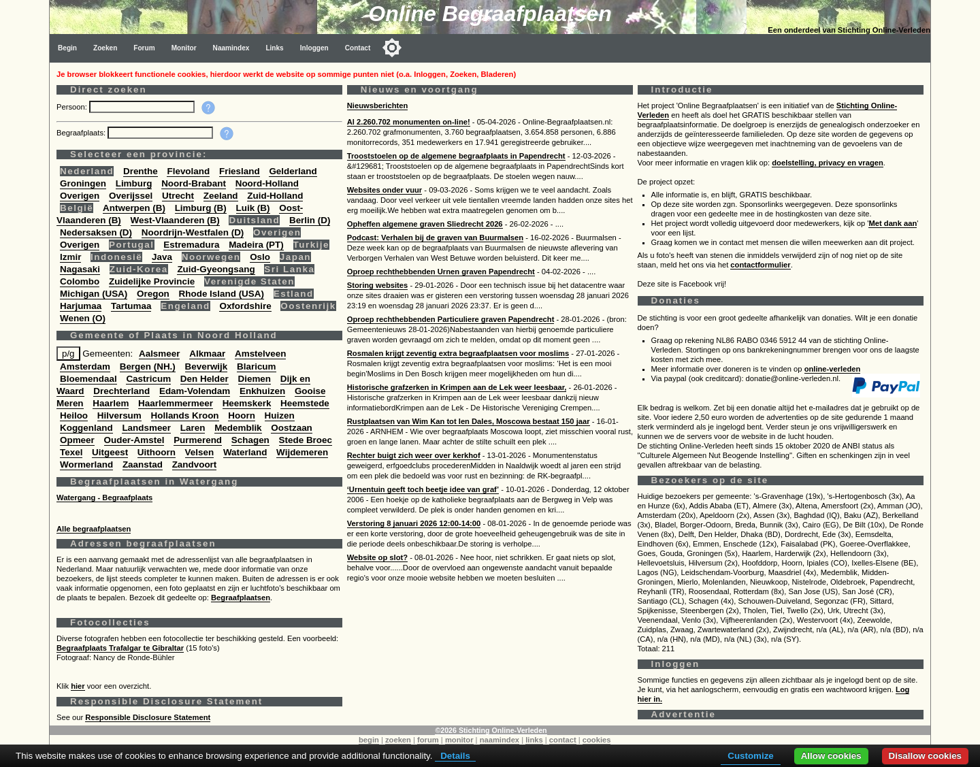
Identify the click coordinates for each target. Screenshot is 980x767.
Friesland (239, 171)
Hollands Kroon (185, 415)
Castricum (148, 379)
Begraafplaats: (82, 133)
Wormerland (86, 464)
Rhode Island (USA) (221, 294)
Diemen (255, 379)
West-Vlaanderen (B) (175, 220)
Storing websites (377, 285)
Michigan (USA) (93, 294)
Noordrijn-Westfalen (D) (193, 232)
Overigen (79, 196)
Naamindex (231, 48)
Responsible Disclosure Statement (147, 717)
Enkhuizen (262, 391)
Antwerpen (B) (134, 208)
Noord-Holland (267, 183)
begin (369, 740)
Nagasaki (80, 269)
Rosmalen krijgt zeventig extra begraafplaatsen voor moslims (458, 353)
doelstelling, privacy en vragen (827, 163)
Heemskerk (247, 403)
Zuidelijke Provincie (152, 281)
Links (274, 48)
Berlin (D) (309, 220)
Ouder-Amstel (134, 440)
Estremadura (191, 245)
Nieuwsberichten (377, 105)
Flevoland (188, 171)
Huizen (280, 415)
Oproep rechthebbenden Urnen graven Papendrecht (441, 271)
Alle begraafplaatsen (93, 529)
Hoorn (241, 415)
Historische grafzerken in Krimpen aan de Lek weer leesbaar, (457, 387)
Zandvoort (194, 464)
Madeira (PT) (256, 245)
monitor (459, 740)
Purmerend (198, 440)
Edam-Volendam (194, 391)
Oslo (260, 257)
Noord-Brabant (193, 183)
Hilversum (119, 415)
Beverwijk (206, 366)
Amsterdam (85, 366)
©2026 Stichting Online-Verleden (490, 730)
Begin (67, 48)
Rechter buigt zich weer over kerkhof (413, 455)
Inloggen (314, 48)
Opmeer (77, 440)
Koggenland (86, 428)
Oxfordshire (245, 306)
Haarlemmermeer (175, 403)
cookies (597, 740)
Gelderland (292, 171)
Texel (71, 452)
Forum (143, 48)
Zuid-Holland (275, 196)
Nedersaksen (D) (96, 232)
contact (562, 740)
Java (162, 257)
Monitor (184, 48)
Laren (193, 428)
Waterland (245, 452)
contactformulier (760, 265)
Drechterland (121, 391)
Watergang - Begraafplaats (104, 497)
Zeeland (220, 196)
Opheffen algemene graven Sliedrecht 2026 (425, 224)
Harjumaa (80, 306)
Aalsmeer (159, 353)
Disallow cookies (925, 756)
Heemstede (304, 403)
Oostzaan (291, 428)
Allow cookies (831, 756)
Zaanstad (142, 464)
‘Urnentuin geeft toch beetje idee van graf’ (423, 489)
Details (455, 756)
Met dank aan (892, 223)
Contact (358, 48)
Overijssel (130, 196)
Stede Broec (305, 440)
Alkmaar (207, 353)
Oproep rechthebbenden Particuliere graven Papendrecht (451, 319)
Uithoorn (156, 452)
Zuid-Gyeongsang (216, 269)
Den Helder (204, 379)
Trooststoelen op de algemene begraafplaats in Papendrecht (456, 156)
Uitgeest (110, 452)
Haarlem (111, 403)
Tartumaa (131, 306)
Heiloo (74, 415)
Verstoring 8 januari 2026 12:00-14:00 (414, 523)
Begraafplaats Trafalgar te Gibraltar (120, 648)
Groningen (83, 183)
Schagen (250, 440)
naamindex (499, 740)
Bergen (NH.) (148, 366)
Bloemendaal (88, 379)
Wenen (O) (82, 318)
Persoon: (72, 107)
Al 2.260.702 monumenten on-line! (408, 122)
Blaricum (256, 366)
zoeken (398, 740)
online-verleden (832, 369)
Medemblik (237, 428)
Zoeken (105, 48)
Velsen (199, 452)
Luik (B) (253, 208)
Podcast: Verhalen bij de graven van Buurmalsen (435, 237)
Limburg (134, 183)
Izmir (70, 257)
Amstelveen (260, 353)
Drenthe (140, 171)
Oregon (153, 294)
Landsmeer (146, 428)
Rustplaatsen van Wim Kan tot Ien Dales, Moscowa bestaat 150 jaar (468, 421)
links (534, 740)
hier (78, 686)
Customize (750, 756)
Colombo (79, 281)
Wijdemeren (302, 452)
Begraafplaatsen (240, 597)
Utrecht (178, 196)
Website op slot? (377, 557)
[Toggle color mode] (392, 47)
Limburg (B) (201, 208)
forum (428, 740)
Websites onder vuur (384, 190)
